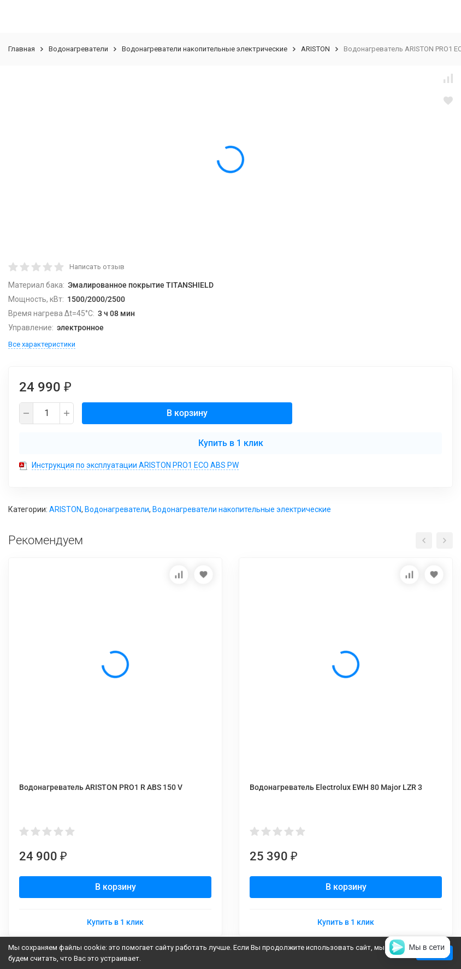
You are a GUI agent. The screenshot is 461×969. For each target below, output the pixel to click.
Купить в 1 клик (230, 443)
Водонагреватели (78, 49)
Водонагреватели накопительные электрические (204, 49)
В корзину (187, 413)
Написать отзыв (97, 267)
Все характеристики (41, 344)
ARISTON (315, 49)
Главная (21, 49)
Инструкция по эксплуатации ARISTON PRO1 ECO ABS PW (135, 465)
